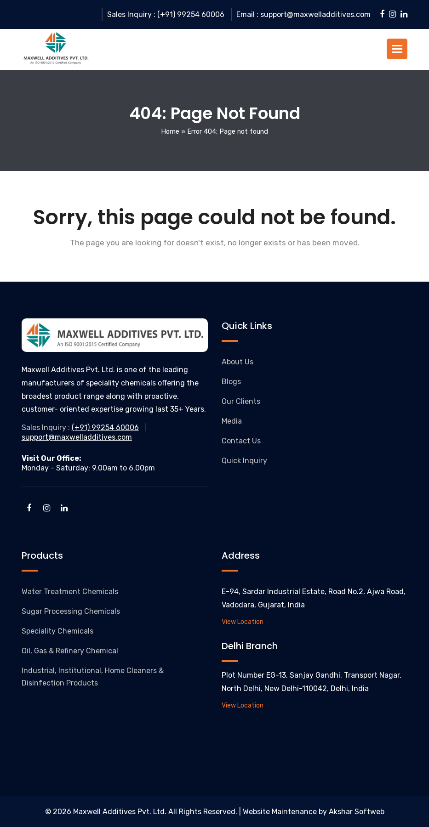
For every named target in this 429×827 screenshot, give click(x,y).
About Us (237, 361)
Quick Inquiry (244, 460)
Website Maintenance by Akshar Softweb (313, 811)
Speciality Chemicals (57, 631)
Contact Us (241, 440)
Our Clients (241, 401)
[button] (397, 49)
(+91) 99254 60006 (105, 427)
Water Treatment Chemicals (70, 591)
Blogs (231, 381)
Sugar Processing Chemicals (71, 611)
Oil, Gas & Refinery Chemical (70, 650)
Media (232, 421)
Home (170, 131)
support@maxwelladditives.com (77, 437)
